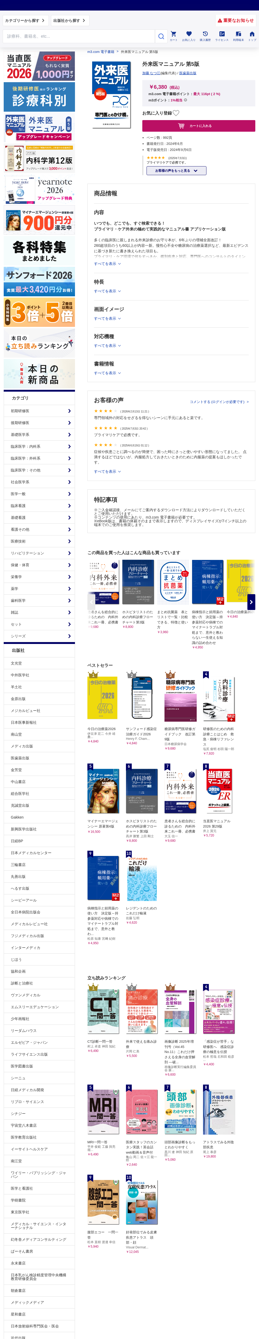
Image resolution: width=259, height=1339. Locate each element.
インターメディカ (25, 948)
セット (16, 624)
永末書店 (18, 1263)
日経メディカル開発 (27, 1090)
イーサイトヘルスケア (29, 1149)
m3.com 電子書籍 (100, 51)
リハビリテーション (27, 553)
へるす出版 (20, 888)
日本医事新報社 (24, 722)
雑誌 (14, 612)
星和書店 (18, 1314)
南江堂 (16, 1161)
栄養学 (16, 577)
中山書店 (18, 782)
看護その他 (20, 529)
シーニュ (18, 1078)
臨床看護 (18, 506)
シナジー (18, 1113)
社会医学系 (20, 482)
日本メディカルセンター (31, 853)
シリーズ (18, 636)
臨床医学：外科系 (25, 458)
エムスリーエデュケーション (35, 1007)
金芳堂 (16, 770)
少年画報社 (20, 1019)
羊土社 (16, 687)
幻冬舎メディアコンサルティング (38, 1239)
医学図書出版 (22, 1066)
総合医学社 (20, 793)
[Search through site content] (79, 36)
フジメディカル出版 (27, 936)
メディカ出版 (22, 746)
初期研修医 (20, 411)
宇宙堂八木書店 (24, 1125)
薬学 (14, 589)
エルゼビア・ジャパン (29, 1042)
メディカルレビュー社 (29, 924)
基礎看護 (18, 517)
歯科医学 (18, 600)
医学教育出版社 (24, 1137)
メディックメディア (27, 1302)
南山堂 (16, 734)
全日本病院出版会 (25, 912)
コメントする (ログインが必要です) (218, 402)
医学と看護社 (22, 1188)
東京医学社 (20, 1212)
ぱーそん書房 (22, 1251)
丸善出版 (18, 876)
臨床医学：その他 (25, 470)
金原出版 (18, 699)
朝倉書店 (18, 1290)
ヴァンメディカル (25, 995)
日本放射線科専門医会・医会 (35, 1326)
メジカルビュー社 (25, 710)
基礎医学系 (20, 434)
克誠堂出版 (20, 805)
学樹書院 (18, 1200)
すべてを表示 (105, 471)
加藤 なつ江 (151, 73)
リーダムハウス (24, 1030)
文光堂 (16, 663)
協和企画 (18, 971)
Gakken (17, 817)
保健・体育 (20, 565)
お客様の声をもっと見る (173, 171)
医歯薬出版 (20, 758)
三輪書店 (18, 865)
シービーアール (24, 900)
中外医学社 (20, 675)
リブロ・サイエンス (27, 1102)
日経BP (17, 841)
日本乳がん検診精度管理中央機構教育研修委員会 (38, 1277)
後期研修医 (20, 423)
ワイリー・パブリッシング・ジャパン (38, 1175)
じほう (16, 959)
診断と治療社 (22, 983)
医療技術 (18, 541)
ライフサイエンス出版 (29, 1054)
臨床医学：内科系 (25, 446)
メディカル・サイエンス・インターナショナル (38, 1226)
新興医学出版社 (24, 829)
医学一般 (18, 494)
